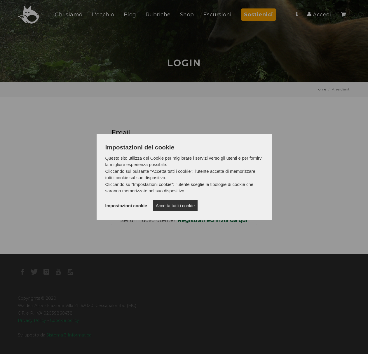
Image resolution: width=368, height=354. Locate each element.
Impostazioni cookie (126, 205)
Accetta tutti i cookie (175, 205)
